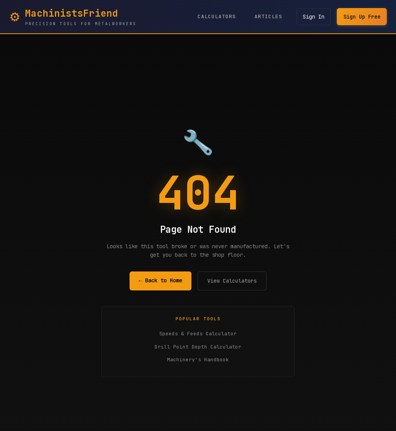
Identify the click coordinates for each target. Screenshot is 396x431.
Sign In (313, 16)
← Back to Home (160, 280)
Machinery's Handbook (198, 359)
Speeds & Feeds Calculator (198, 333)
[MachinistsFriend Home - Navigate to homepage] (73, 16)
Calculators (216, 16)
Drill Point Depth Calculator (198, 346)
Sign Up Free (361, 16)
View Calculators (232, 280)
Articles (268, 16)
